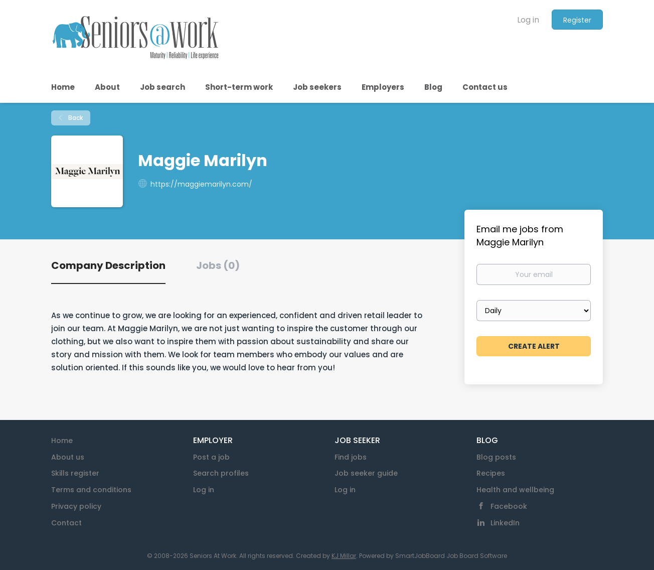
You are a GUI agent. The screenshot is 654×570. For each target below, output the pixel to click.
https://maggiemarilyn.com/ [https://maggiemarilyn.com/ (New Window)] (201, 184)
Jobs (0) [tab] (218, 265)
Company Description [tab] (108, 265)
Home (62, 441)
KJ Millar (344, 555)
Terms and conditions (91, 490)
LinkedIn (505, 523)
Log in (528, 20)
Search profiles (221, 473)
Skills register (75, 473)
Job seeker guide (366, 473)
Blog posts (496, 457)
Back (75, 117)
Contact (66, 523)
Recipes (490, 473)
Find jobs (351, 457)
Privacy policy (76, 506)
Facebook (508, 506)
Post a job (211, 457)
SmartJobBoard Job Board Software (451, 555)
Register (577, 20)
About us (67, 457)
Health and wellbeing (515, 490)
